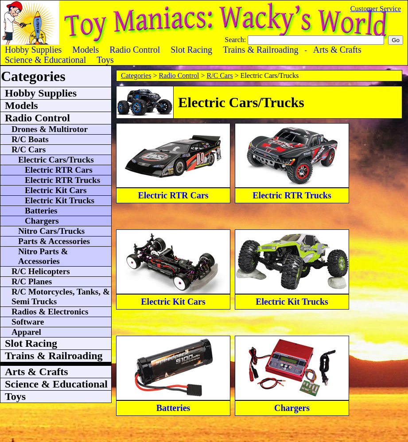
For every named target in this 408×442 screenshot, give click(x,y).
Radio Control (179, 75)
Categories (136, 75)
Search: (236, 39)
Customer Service (375, 8)
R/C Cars (220, 75)
